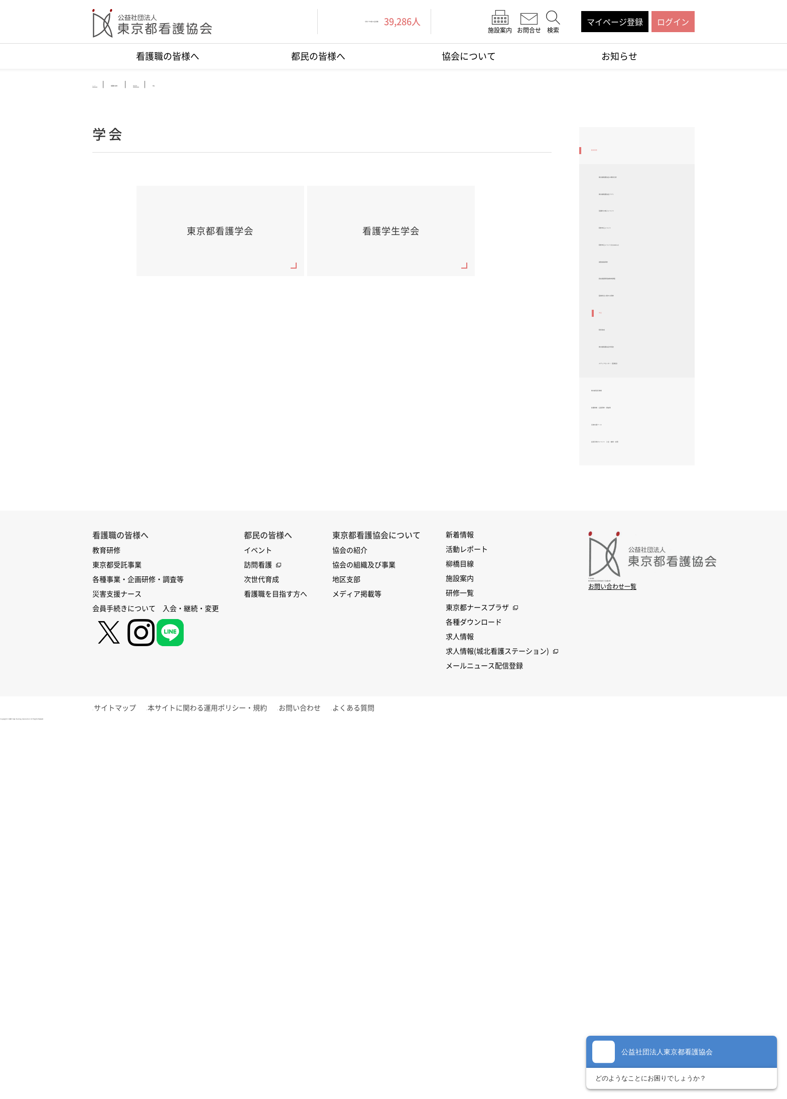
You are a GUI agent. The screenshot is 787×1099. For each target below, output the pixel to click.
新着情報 (460, 750)
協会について (469, 56)
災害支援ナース (619, 614)
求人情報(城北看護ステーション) (497, 866)
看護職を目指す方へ (275, 809)
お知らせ (619, 56)
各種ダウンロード (474, 837)
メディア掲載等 (356, 809)
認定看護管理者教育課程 (643, 372)
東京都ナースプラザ (477, 822)
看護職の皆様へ (167, 56)
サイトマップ (122, 923)
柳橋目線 (460, 779)
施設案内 (460, 793)
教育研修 (607, 155)
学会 (607, 424)
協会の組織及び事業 (364, 780)
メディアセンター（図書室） (643, 508)
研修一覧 (460, 808)
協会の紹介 (349, 765)
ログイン (673, 22)
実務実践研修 (623, 345)
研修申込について (631, 282)
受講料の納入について (639, 256)
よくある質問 (381, 923)
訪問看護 (258, 780)
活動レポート (467, 764)
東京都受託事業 (619, 551)
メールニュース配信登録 (484, 881)
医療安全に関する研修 (639, 398)
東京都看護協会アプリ (639, 229)
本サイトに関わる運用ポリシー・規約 (221, 923)
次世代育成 (261, 794)
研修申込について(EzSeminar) (631, 313)
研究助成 (615, 451)
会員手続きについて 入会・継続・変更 (635, 646)
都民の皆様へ (318, 56)
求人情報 (460, 851)
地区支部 (346, 794)
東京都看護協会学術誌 (639, 477)
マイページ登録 (615, 22)
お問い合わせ (321, 923)
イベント (258, 765)
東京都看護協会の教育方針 (643, 196)
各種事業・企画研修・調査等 (639, 582)
